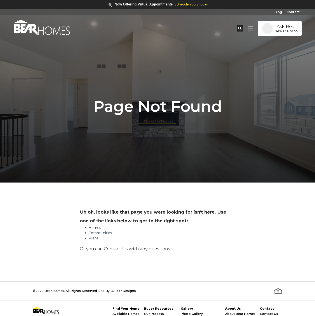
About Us (233, 309)
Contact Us (116, 248)
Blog (278, 12)
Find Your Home (126, 309)
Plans (93, 238)
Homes (95, 228)
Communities (100, 233)
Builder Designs (123, 291)
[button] (240, 28)
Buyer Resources (158, 309)
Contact (293, 12)
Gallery (187, 309)
